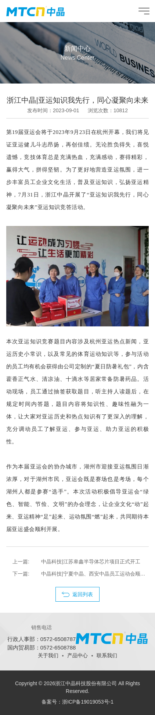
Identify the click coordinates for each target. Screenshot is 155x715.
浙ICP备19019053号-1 (87, 702)
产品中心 (77, 655)
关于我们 (48, 655)
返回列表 (82, 594)
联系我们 (107, 655)
